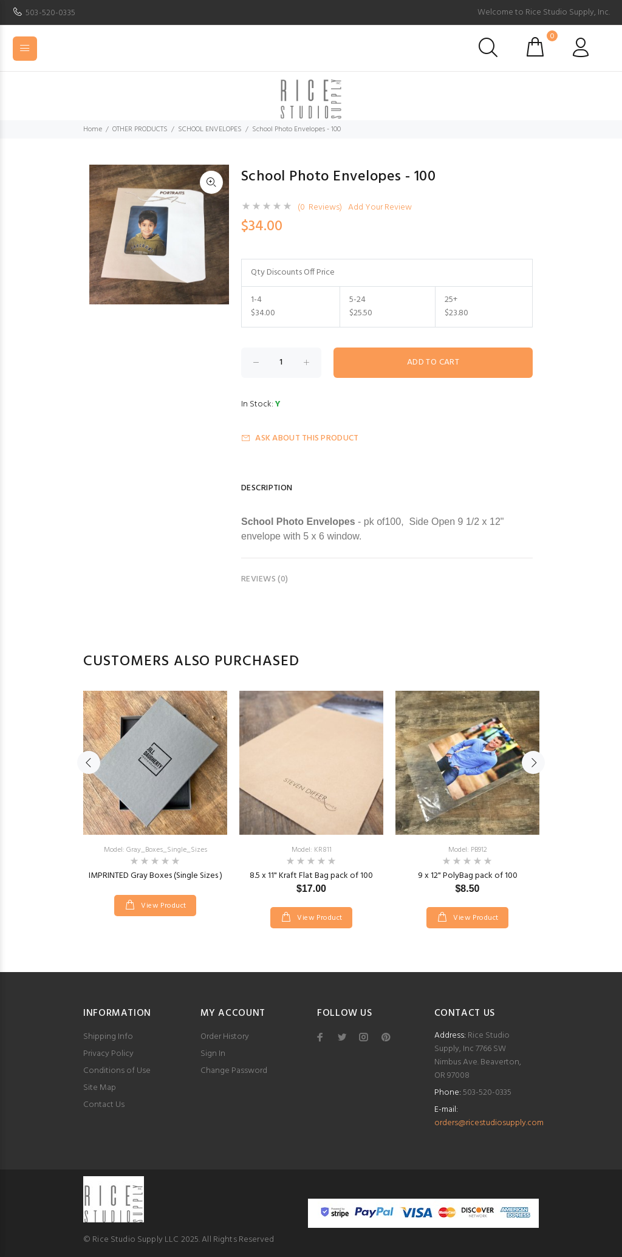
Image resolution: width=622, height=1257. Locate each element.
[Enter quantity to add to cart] (281, 363)
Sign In (212, 1054)
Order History (224, 1037)
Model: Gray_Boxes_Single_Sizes (155, 850)
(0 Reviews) (320, 207)
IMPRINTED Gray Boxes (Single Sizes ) (155, 876)
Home (92, 129)
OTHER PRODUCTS (140, 129)
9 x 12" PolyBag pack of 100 (468, 876)
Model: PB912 (467, 850)
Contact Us (104, 1105)
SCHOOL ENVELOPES (210, 129)
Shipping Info (108, 1037)
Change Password (233, 1071)
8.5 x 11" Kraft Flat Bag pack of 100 (311, 876)
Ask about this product (299, 438)
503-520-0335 (50, 13)
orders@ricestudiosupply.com (489, 1123)
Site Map (99, 1088)
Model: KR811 (312, 850)
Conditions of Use (117, 1071)
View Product (162, 906)
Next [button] (533, 762)
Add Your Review (380, 207)
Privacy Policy (108, 1054)
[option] (155, 791)
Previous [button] (88, 762)
